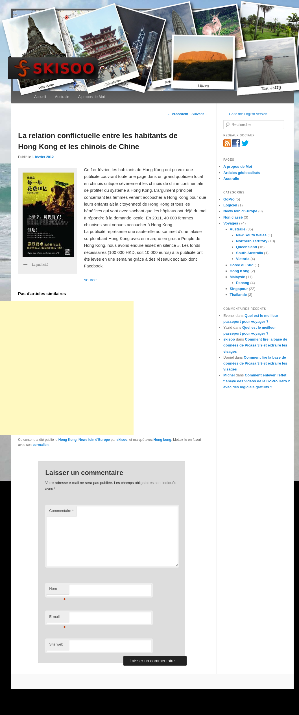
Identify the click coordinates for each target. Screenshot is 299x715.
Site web (56, 644)
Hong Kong (67, 440)
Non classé (233, 217)
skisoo (122, 440)
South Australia (249, 253)
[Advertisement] (67, 368)
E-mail (57, 618)
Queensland (246, 247)
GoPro (229, 199)
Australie (62, 97)
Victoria (242, 259)
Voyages (230, 223)
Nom (57, 590)
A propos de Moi (91, 97)
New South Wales (251, 235)
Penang (242, 283)
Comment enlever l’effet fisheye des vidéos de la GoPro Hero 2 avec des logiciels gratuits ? (256, 381)
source (90, 279)
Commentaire (61, 511)
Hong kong (162, 440)
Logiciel (230, 205)
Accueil (40, 97)
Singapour (239, 289)
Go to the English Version (248, 114)
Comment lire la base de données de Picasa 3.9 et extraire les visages (255, 345)
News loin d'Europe (94, 440)
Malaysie (237, 277)
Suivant (199, 114)
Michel (229, 375)
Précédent (177, 114)
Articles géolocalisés (241, 173)
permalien (40, 445)
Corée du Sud (242, 265)
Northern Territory (251, 241)
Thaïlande (238, 295)
